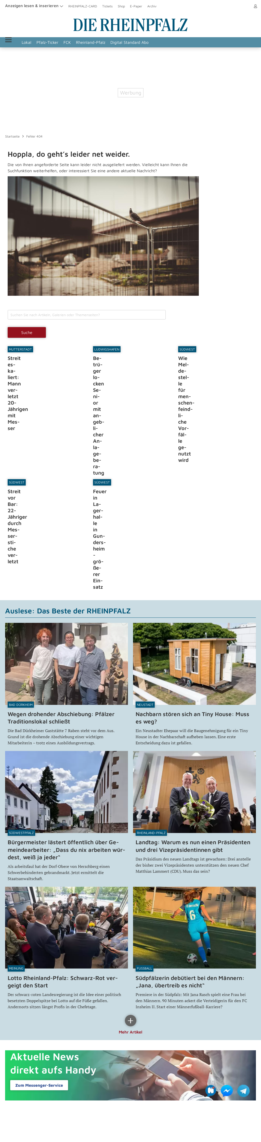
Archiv (151, 6)
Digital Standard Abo (143, 42)
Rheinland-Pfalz (104, 42)
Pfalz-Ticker (61, 42)
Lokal (40, 42)
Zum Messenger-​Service (39, 995)
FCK (80, 42)
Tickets (107, 6)
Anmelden (248, 6)
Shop (121, 6)
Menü (15, 42)
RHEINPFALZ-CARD (82, 6)
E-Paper (136, 6)
